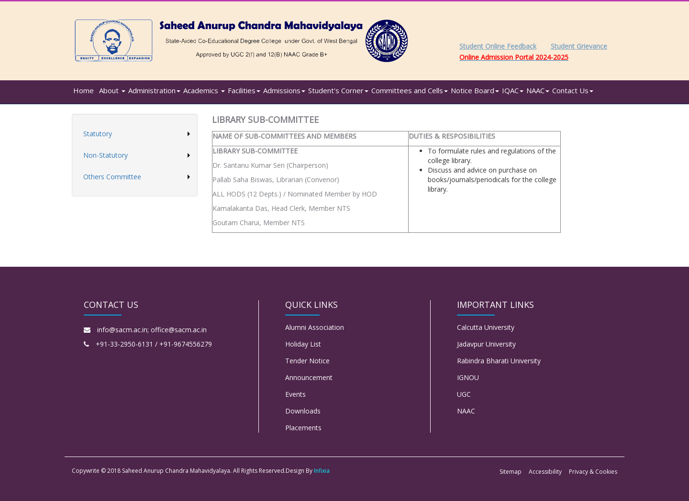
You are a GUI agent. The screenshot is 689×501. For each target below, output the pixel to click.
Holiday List (303, 344)
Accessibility (545, 472)
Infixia (322, 471)
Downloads (303, 410)
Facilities (244, 90)
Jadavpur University (486, 344)
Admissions (284, 90)
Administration (154, 90)
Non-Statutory (105, 155)
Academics (204, 90)
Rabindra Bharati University (499, 360)
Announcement (309, 377)
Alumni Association (314, 327)
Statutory (97, 133)
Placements (303, 427)
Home (83, 90)
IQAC (512, 90)
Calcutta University (485, 327)
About (112, 90)
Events (295, 394)
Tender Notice (307, 360)
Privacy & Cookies (593, 472)
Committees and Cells (409, 90)
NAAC (537, 90)
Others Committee (112, 176)
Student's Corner (338, 90)
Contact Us (572, 90)
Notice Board (475, 90)
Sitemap (511, 472)
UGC (464, 394)
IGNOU (468, 377)
